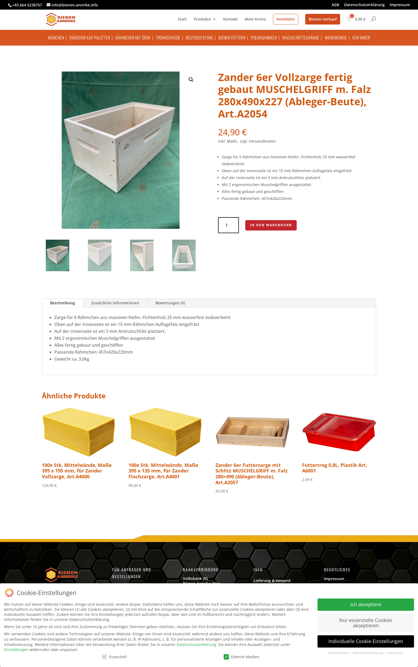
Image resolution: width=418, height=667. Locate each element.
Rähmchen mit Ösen (132, 37)
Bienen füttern (231, 37)
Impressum (400, 5)
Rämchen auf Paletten (90, 37)
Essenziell (114, 656)
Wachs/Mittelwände (300, 37)
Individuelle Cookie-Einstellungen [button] (365, 641)
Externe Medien (241, 656)
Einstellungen (16, 649)
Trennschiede (168, 37)
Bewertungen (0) (170, 302)
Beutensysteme (199, 37)
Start (182, 19)
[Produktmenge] (228, 225)
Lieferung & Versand (272, 580)
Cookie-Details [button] (338, 653)
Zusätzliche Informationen (115, 302)
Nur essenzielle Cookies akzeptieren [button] (365, 623)
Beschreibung (62, 302)
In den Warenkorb (271, 225)
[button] (191, 79)
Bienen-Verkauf (323, 19)
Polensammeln (264, 37)
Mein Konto (255, 19)
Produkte (202, 19)
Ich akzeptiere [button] (365, 604)
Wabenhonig (336, 37)
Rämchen (56, 37)
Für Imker (361, 37)
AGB (335, 5)
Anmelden (285, 19)
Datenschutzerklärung (364, 5)
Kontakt (230, 19)
